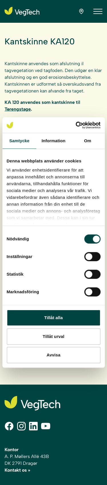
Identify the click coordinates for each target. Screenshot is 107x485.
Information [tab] (54, 140)
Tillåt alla (53, 317)
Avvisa (53, 354)
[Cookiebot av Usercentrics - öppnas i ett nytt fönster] (76, 125)
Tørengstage (18, 109)
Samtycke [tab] (19, 140)
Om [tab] (87, 140)
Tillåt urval (53, 336)
